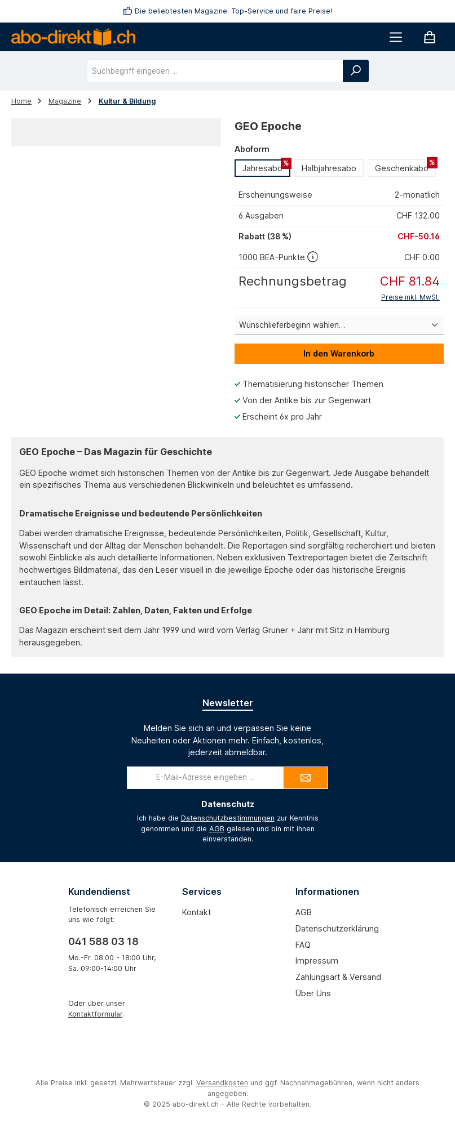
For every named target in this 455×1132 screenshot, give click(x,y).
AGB (216, 829)
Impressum (316, 960)
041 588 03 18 (103, 941)
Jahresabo (266, 166)
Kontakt (196, 912)
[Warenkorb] (430, 36)
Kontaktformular (95, 1014)
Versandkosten (222, 1082)
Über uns (313, 993)
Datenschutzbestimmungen (228, 818)
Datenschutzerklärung (337, 928)
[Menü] (396, 36)
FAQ (303, 945)
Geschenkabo (405, 166)
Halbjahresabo (329, 168)
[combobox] (215, 71)
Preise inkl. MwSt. (410, 297)
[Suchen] (356, 71)
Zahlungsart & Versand (338, 977)
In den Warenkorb (338, 353)
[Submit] (305, 777)
